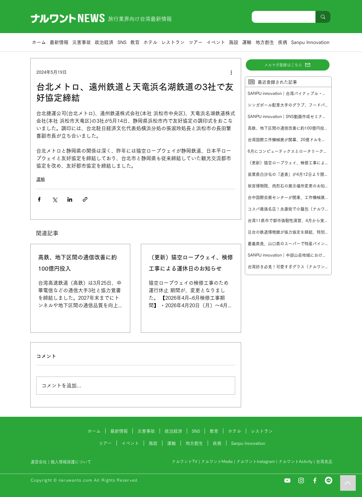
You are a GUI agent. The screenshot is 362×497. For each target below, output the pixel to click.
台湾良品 (324, 462)
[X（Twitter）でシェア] (54, 199)
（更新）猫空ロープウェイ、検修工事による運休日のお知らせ (191, 262)
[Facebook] (315, 480)
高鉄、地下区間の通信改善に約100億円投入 (77, 262)
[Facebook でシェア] (39, 199)
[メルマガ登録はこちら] (287, 65)
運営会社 (39, 462)
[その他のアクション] (231, 72)
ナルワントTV (184, 462)
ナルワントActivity (295, 462)
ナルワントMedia (217, 462)
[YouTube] (287, 480)
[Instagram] (301, 480)
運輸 (40, 179)
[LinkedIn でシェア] (70, 199)
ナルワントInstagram (255, 462)
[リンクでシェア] (85, 199)
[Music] (348, 483)
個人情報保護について (71, 462)
